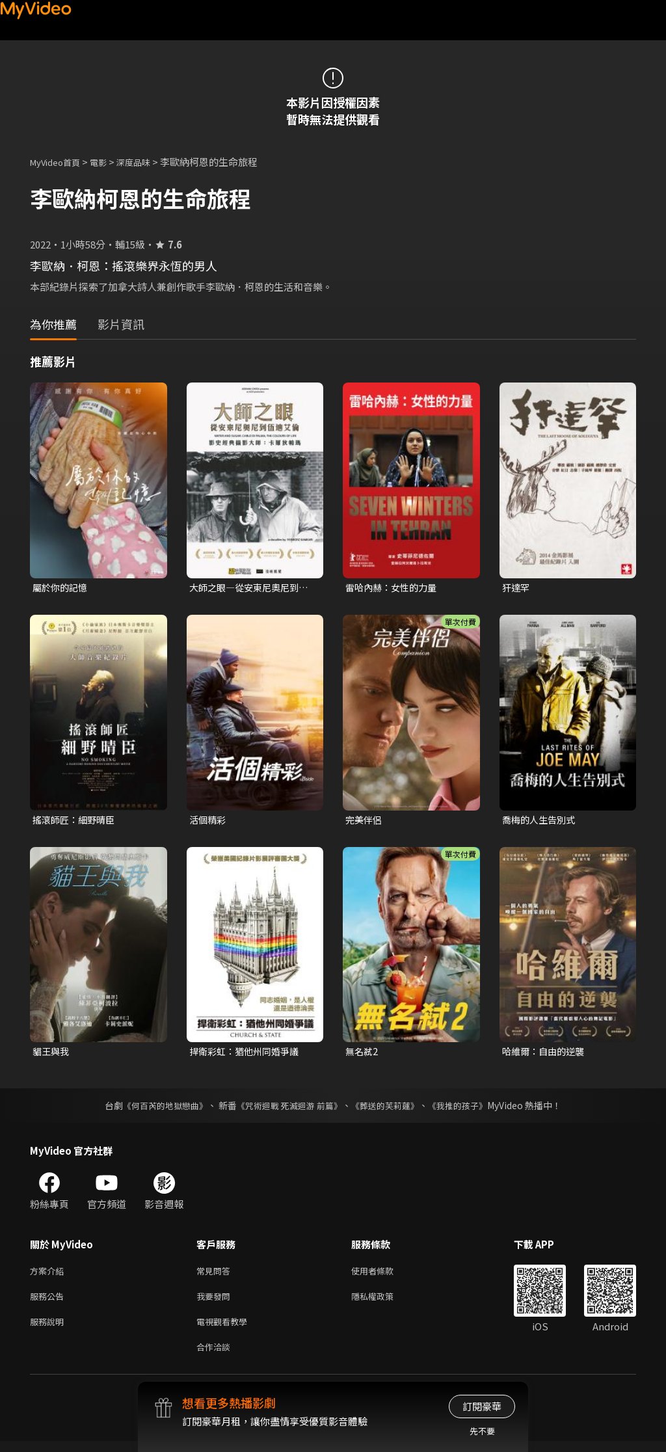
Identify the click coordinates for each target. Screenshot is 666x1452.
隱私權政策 (383, 1302)
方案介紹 (49, 1275)
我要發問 (215, 1302)
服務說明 (49, 1329)
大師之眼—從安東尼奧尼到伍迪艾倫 (247, 588)
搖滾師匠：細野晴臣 (76, 820)
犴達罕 (516, 588)
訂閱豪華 (481, 1406)
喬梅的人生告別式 (541, 820)
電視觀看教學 (225, 1329)
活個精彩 (208, 820)
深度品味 (147, 161)
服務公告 (49, 1302)
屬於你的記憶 (62, 588)
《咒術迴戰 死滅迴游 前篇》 (288, 1108)
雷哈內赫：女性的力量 (394, 588)
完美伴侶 (364, 820)
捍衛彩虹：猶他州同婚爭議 (247, 1054)
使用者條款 (383, 1275)
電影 (108, 161)
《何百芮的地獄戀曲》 (156, 1108)
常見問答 (215, 1275)
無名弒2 (362, 1054)
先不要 (482, 1431)
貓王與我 (52, 1054)
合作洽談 (215, 1357)
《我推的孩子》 (468, 1108)
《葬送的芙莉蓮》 (390, 1108)
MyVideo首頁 (59, 161)
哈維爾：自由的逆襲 (546, 1054)
